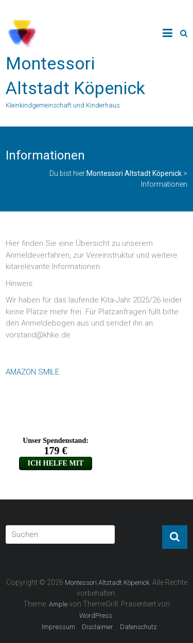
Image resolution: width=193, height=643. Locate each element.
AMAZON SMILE (32, 372)
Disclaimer (97, 627)
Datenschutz (138, 627)
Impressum (58, 627)
